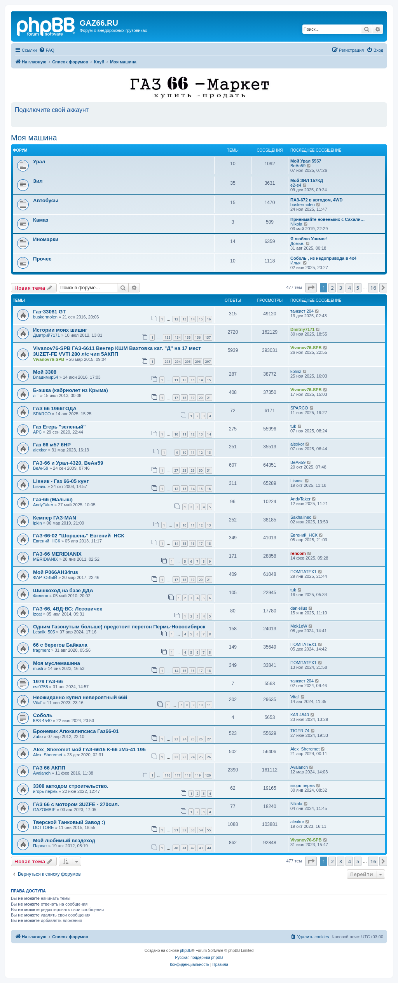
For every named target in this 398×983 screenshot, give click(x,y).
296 (198, 361)
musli (38, 668)
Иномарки (45, 239)
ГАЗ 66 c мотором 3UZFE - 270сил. (76, 804)
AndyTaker (43, 504)
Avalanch (42, 773)
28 (184, 470)
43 (200, 847)
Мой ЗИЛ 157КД (306, 180)
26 (200, 739)
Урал (39, 161)
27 (176, 470)
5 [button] (357, 287)
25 (192, 739)
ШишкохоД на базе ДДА (63, 590)
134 (177, 337)
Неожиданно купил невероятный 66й (80, 697)
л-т (36, 395)
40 (176, 847)
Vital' (37, 702)
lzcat (37, 614)
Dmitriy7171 (302, 329)
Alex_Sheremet (47, 754)
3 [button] (340, 287)
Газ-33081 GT (49, 312)
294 (177, 361)
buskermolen (302, 204)
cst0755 (40, 686)
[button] (311, 287)
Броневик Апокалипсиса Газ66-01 (76, 731)
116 (167, 775)
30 (200, 470)
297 (208, 361)
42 (192, 847)
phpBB (186, 950)
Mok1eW (298, 626)
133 (167, 337)
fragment (41, 650)
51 (176, 830)
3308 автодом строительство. (70, 786)
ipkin (37, 523)
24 (184, 739)
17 (176, 397)
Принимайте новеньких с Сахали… (327, 219)
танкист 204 (302, 311)
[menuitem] (46, 50)
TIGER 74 (299, 730)
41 (184, 847)
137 (208, 337)
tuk (293, 426)
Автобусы (45, 200)
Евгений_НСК (46, 541)
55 (209, 830)
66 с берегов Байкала (60, 645)
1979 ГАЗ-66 (48, 681)
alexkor (40, 450)
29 (192, 470)
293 (167, 361)
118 (187, 775)
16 (209, 319)
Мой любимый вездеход (64, 840)
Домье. (297, 243)
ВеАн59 (297, 165)
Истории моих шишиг (60, 330)
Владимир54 (45, 377)
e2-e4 (295, 185)
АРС (37, 432)
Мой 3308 (44, 372)
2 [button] (332, 287)
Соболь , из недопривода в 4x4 (323, 258)
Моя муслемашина (56, 663)
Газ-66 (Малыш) (53, 499)
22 (176, 756)
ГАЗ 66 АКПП (49, 768)
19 (192, 397)
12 (176, 319)
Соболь (42, 715)
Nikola (296, 224)
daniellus (298, 608)
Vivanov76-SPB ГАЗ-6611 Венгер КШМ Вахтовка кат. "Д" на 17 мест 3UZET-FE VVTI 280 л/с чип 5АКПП (117, 351)
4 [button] (349, 287)
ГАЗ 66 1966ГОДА (55, 408)
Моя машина (34, 137)
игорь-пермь (45, 791)
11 (176, 379)
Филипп (40, 595)
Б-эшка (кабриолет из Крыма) (70, 390)
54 (200, 830)
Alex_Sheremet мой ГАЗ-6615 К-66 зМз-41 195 (89, 749)
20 (200, 397)
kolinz (295, 371)
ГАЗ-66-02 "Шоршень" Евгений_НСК (78, 536)
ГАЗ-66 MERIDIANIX (57, 554)
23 (176, 739)
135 (187, 337)
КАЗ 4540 (42, 720)
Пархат (40, 845)
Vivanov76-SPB (49, 359)
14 (192, 319)
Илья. (296, 263)
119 (198, 775)
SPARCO (42, 413)
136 (198, 337)
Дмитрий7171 (46, 335)
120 (208, 775)
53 (192, 830)
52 (184, 830)
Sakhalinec (300, 517)
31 (209, 470)
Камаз (40, 220)
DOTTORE (43, 827)
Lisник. (39, 486)
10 (176, 434)
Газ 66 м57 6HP (52, 445)
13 (184, 319)
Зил (38, 181)
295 (187, 361)
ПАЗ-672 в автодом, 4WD (316, 200)
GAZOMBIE (44, 809)
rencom (298, 553)
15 (200, 319)
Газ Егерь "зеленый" (59, 427)
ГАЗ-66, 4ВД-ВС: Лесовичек (67, 609)
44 (209, 847)
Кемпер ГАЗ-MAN (54, 518)
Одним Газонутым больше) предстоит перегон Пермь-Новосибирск (119, 627)
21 (209, 397)
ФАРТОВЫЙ (45, 577)
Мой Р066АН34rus (55, 572)
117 (177, 775)
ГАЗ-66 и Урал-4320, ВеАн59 (68, 463)
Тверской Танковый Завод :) (69, 822)
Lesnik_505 (44, 632)
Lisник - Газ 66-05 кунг (61, 481)
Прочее (42, 259)
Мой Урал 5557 (305, 161)
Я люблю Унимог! (309, 238)
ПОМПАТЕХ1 (303, 571)
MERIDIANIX (45, 559)
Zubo (38, 736)
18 (184, 397)
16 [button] (373, 287)
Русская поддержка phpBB (199, 957)
